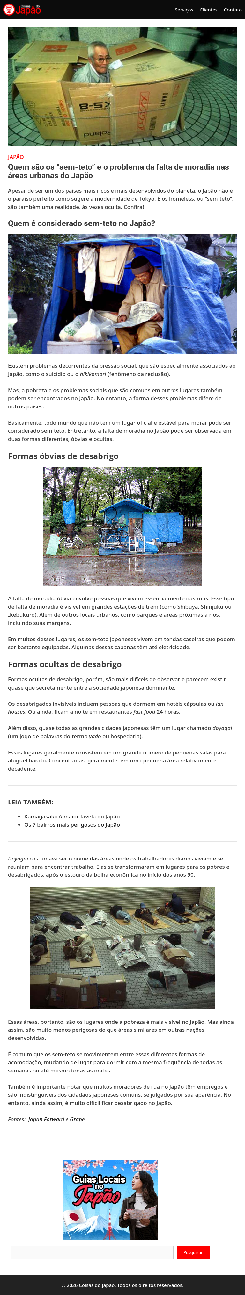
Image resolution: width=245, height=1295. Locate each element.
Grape (77, 1119)
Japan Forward (46, 1119)
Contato (233, 9)
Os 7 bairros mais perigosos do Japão (72, 824)
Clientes (209, 9)
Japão (16, 156)
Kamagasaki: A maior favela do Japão (72, 816)
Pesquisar (193, 1252)
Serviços (184, 9)
